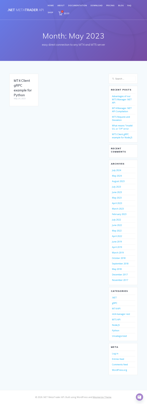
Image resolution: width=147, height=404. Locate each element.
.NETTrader (25, 10)
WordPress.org (119, 370)
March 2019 (118, 252)
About (61, 5)
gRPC (114, 303)
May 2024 (117, 175)
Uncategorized (119, 336)
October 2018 (118, 258)
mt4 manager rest (121, 314)
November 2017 (120, 280)
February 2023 (119, 214)
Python (115, 330)
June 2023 (117, 192)
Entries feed (118, 359)
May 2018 (117, 269)
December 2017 (120, 274)
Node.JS (116, 325)
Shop (50, 12)
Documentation (77, 5)
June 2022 (117, 225)
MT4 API (116, 308)
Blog (121, 5)
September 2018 (120, 263)
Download (97, 5)
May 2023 (117, 197)
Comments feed (120, 364)
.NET (114, 297)
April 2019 (117, 247)
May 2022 (117, 230)
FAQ (129, 5)
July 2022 (116, 219)
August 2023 (118, 181)
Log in (115, 353)
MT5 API (116, 319)
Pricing (110, 5)
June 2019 (117, 241)
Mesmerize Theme (102, 397)
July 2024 (116, 170)
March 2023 (118, 208)
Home (51, 5)
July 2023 (116, 186)
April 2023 (117, 203)
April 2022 (117, 236)
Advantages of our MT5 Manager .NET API (122, 99)
